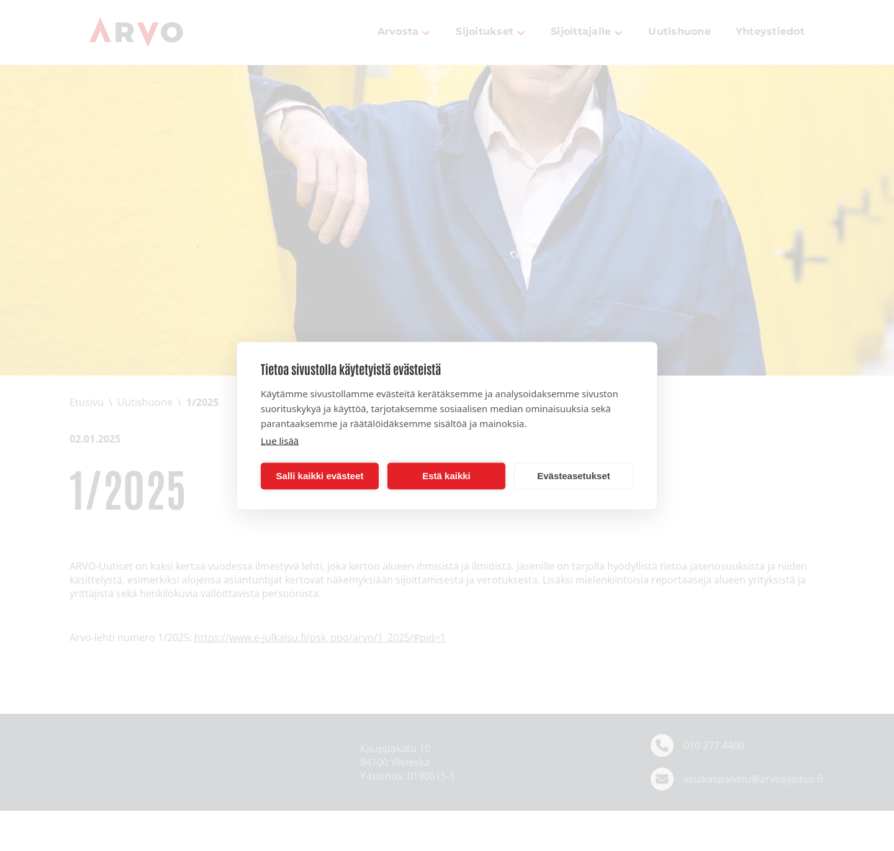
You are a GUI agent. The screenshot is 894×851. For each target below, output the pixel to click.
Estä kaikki (446, 476)
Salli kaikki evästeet (320, 476)
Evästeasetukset (573, 476)
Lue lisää (280, 440)
